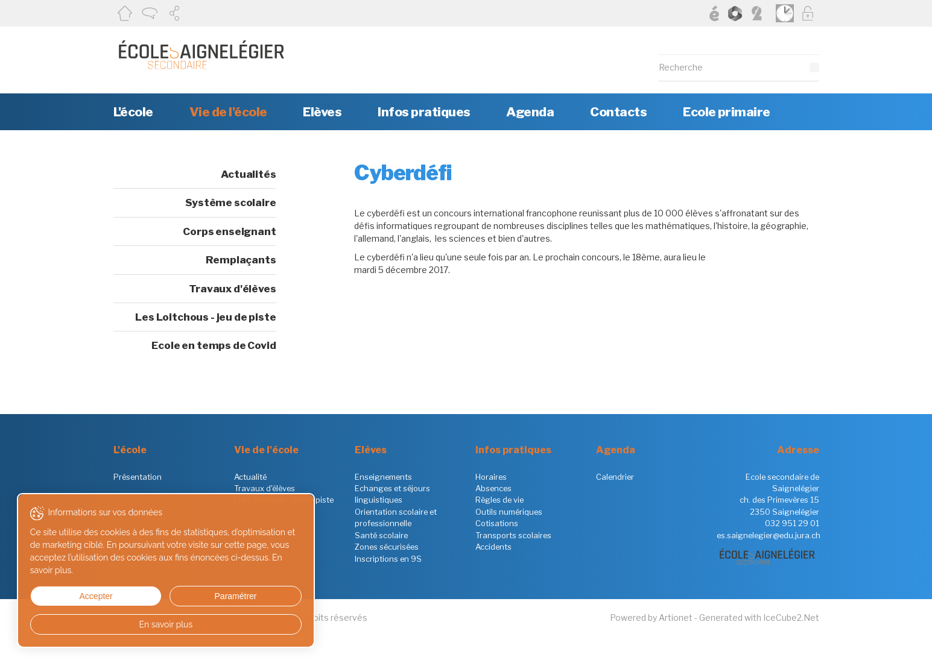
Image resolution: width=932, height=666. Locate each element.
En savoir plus (116, 624)
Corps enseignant (229, 231)
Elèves (322, 111)
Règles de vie (499, 499)
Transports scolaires (513, 535)
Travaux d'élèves (232, 289)
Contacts (618, 111)
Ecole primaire (726, 111)
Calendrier (615, 477)
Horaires (491, 477)
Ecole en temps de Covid (213, 345)
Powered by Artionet (651, 617)
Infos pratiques (424, 111)
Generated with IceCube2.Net (759, 617)
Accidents (493, 546)
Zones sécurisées (387, 546)
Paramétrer (160, 596)
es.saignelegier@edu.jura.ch (768, 535)
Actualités (248, 174)
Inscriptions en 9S (388, 559)
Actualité (250, 477)
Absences (493, 488)
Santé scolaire (381, 535)
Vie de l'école (228, 111)
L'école (133, 111)
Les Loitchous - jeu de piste (205, 317)
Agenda (530, 111)
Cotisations (496, 523)
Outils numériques (508, 512)
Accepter (71, 596)
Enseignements (383, 477)
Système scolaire (230, 202)
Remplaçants (241, 260)
